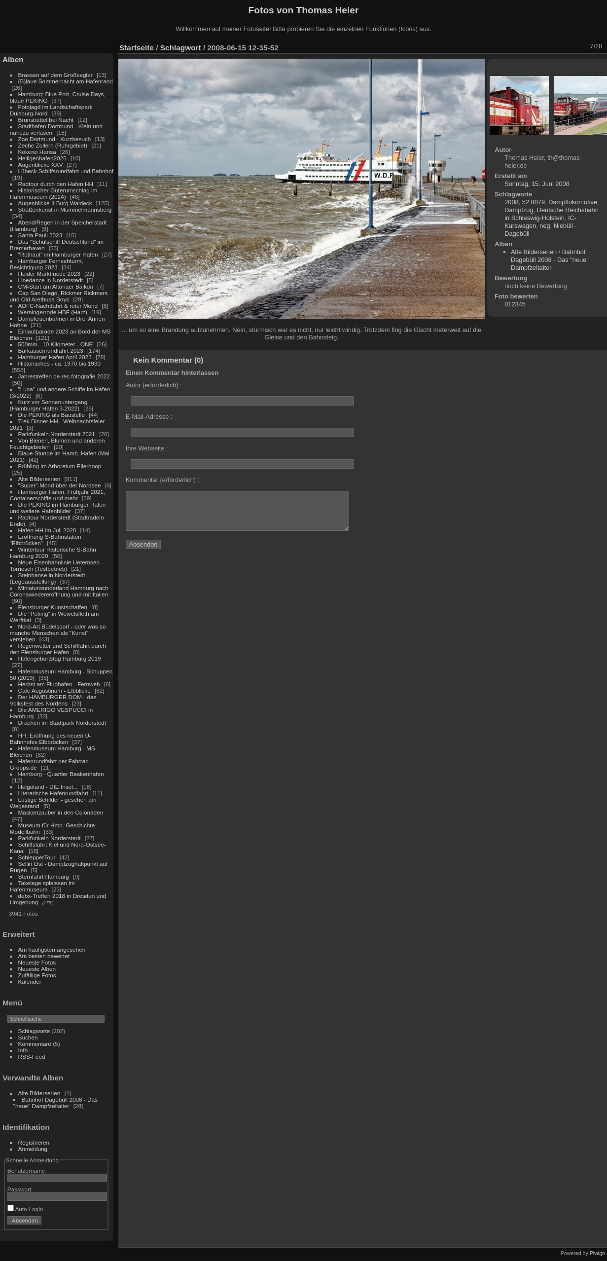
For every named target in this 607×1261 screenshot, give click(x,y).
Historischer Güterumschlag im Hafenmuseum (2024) (54, 193)
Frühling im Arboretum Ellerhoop (60, 466)
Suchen (28, 1037)
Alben (13, 59)
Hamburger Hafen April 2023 (55, 357)
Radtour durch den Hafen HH (55, 184)
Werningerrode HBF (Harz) (52, 312)
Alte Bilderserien (39, 479)
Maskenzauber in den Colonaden (61, 812)
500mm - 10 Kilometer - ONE (55, 344)
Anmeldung (33, 1149)
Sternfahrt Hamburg (43, 876)
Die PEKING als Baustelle (51, 414)
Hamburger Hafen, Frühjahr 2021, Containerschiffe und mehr (57, 494)
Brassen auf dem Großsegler (55, 75)
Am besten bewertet (44, 956)
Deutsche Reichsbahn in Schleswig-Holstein (551, 214)
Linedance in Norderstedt (50, 280)
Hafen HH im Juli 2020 (47, 530)
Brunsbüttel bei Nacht (46, 119)
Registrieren (33, 1142)
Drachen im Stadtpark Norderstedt (62, 722)
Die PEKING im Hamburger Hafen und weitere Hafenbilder (58, 507)
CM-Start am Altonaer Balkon (55, 286)
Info (23, 1050)
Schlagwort (180, 47)
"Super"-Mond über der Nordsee (59, 485)
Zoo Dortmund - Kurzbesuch (54, 139)
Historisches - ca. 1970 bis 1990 (59, 363)
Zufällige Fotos (37, 975)
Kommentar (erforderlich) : (162, 479)
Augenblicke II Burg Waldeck (55, 203)
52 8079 (533, 202)
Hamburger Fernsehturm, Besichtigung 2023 (46, 264)
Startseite (136, 47)
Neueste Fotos (37, 962)
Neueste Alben (37, 968)
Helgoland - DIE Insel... (48, 786)
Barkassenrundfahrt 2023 (50, 350)
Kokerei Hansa (37, 151)
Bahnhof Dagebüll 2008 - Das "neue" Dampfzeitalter (55, 1102)
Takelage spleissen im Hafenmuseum (42, 886)
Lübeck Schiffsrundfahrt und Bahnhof (65, 171)
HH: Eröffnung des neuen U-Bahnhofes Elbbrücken (50, 738)
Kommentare (34, 1043)
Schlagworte (34, 1031)
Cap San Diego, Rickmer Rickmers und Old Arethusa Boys (59, 296)
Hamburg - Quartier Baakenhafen (61, 774)
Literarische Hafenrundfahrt (53, 793)
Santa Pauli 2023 (40, 235)
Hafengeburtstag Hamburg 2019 (59, 658)
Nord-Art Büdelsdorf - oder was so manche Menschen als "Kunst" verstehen (58, 632)
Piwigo (597, 1253)
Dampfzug (518, 210)
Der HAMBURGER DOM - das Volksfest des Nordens (53, 700)
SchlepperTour (37, 857)
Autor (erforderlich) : (154, 385)
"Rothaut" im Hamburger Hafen (58, 254)
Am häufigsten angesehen (52, 949)
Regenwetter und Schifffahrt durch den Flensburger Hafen (58, 648)
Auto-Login (25, 1209)
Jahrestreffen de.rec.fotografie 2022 (64, 376)
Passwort (19, 1189)
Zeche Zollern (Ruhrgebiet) (53, 145)
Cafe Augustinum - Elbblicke (54, 690)
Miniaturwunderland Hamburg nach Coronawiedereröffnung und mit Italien (59, 591)
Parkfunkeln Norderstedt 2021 (56, 434)
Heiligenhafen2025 (42, 158)
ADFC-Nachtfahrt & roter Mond (58, 305)
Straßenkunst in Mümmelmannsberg (65, 209)
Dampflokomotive (572, 202)
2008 (511, 202)
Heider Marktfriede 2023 (49, 273)
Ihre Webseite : (147, 448)
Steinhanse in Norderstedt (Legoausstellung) (47, 578)
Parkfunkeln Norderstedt (49, 838)
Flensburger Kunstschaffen (52, 607)
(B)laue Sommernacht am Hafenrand (65, 81)
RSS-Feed (31, 1056)
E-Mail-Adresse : (149, 416)
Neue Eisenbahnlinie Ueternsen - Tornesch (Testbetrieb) (56, 565)
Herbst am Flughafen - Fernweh (60, 684)
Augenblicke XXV (40, 164)
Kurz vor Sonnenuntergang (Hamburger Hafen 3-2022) (48, 405)
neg (544, 225)
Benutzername (26, 1170)
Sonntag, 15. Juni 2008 (537, 183)
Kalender (29, 981)
